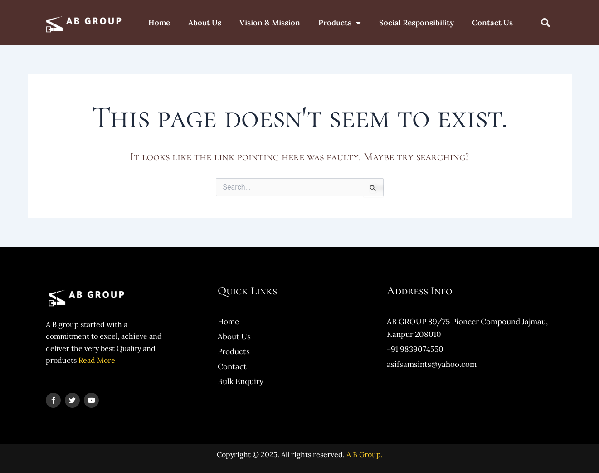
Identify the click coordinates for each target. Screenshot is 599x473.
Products (339, 23)
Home (159, 23)
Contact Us (492, 23)
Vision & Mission (269, 23)
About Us (204, 23)
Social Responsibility (416, 23)
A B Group (363, 454)
